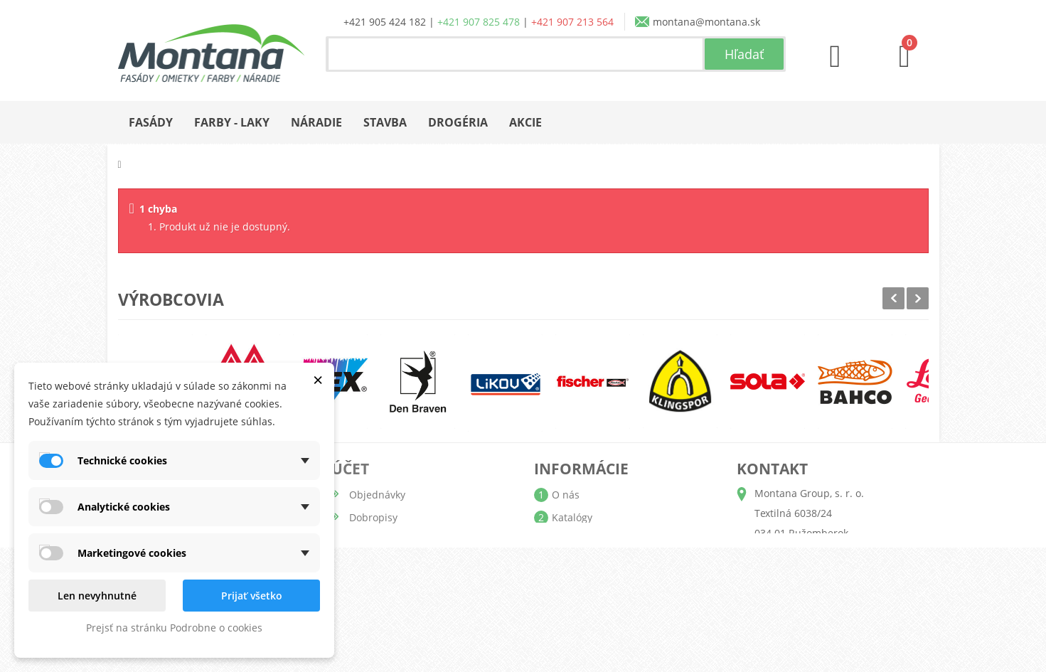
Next (918, 298)
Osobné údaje (382, 563)
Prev (893, 298)
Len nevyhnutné (97, 595)
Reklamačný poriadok (602, 585)
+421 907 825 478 (478, 21)
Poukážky (371, 585)
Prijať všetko (251, 595)
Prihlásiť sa (375, 631)
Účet (350, 469)
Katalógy (572, 517)
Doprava (572, 540)
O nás (566, 494)
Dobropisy (373, 517)
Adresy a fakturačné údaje (411, 540)
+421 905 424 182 (384, 21)
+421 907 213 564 (572, 21)
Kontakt (570, 608)
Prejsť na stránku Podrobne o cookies (174, 627)
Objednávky (377, 494)
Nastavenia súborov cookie (412, 608)
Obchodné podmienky (604, 563)
